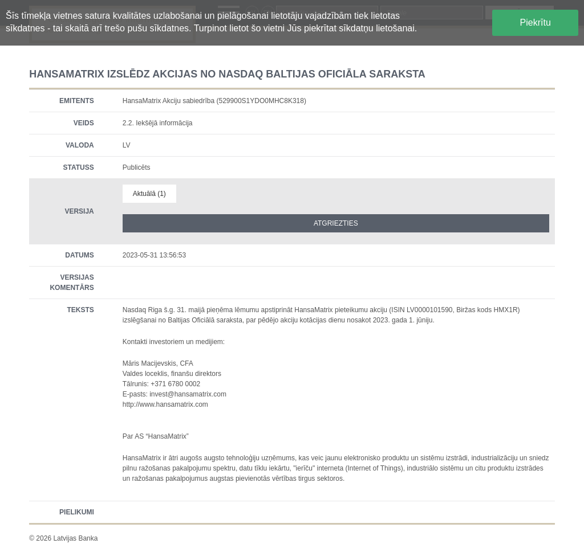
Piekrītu (535, 22)
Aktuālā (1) (149, 194)
